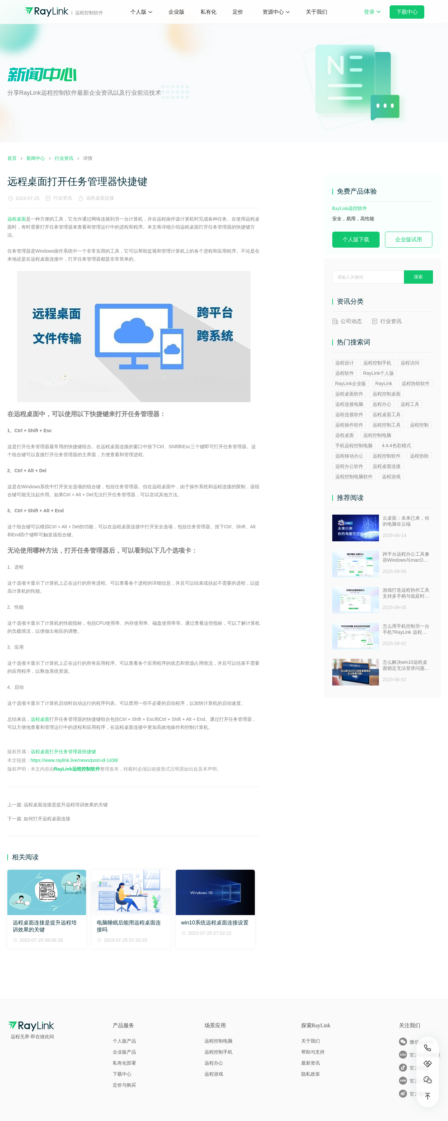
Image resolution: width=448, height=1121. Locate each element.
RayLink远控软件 (349, 208)
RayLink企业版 (350, 383)
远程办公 (382, 404)
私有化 (208, 12)
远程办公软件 (349, 466)
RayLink (383, 383)
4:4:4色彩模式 (396, 445)
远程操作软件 (349, 425)
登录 (372, 16)
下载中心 (407, 12)
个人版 (138, 12)
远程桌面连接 (101, 198)
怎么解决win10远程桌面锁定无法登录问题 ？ (405, 665)
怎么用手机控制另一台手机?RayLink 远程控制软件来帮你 (406, 629)
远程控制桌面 (387, 393)
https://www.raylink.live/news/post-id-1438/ (74, 760)
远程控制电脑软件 (354, 476)
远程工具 (410, 404)
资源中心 (273, 12)
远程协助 (419, 456)
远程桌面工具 (387, 414)
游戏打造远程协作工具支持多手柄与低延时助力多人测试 (406, 593)
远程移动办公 (349, 456)
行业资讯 (62, 198)
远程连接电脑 (349, 404)
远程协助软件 (416, 383)
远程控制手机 (377, 362)
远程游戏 (391, 476)
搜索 (418, 276)
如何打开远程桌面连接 (47, 818)
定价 (238, 12)
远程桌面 (16, 219)
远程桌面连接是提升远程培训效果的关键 (66, 804)
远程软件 (344, 373)
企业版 (176, 12)
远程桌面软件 (349, 393)
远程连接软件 (349, 414)
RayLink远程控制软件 (77, 769)
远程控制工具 (387, 425)
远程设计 (344, 362)
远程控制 (419, 425)
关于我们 (316, 12)
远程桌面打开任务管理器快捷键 (63, 751)
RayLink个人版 (378, 373)
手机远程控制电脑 (354, 445)
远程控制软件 (387, 456)
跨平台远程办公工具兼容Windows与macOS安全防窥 (406, 557)
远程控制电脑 (377, 435)
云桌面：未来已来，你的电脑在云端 (406, 521)
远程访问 (410, 362)
